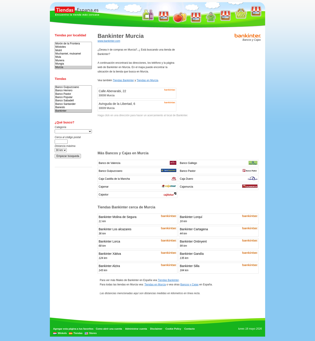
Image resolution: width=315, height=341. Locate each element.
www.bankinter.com (109, 40)
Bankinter (73, 110)
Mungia (73, 63)
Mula (73, 57)
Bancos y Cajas (189, 284)
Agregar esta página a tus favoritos (73, 328)
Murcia (73, 67)
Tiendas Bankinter (123, 80)
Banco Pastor (73, 94)
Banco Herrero (73, 90)
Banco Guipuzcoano (73, 87)
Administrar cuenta (136, 328)
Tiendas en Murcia (147, 80)
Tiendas (78, 333)
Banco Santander (73, 104)
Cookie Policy (173, 328)
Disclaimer (156, 328)
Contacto (189, 328)
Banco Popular (73, 97)
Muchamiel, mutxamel (73, 53)
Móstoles (73, 47)
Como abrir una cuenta (109, 328)
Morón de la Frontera (73, 43)
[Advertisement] (72, 239)
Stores (93, 333)
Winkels (62, 333)
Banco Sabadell (73, 100)
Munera (73, 60)
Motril (73, 50)
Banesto (73, 107)
